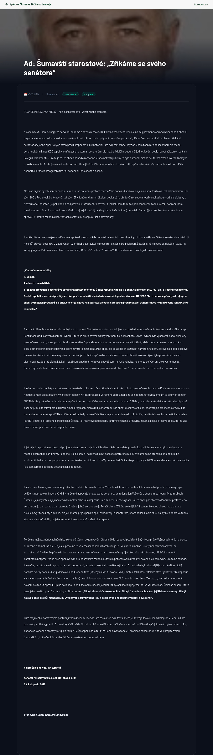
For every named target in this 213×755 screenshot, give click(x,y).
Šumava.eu (201, 4)
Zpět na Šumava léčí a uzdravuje (28, 4)
